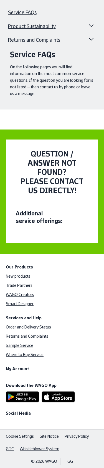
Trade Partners (19, 285)
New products (18, 276)
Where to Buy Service (25, 354)
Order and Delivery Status (28, 327)
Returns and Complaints (34, 40)
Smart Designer (20, 303)
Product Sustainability (32, 26)
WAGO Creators (20, 294)
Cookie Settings (20, 436)
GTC (10, 448)
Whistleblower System (39, 448)
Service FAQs (22, 12)
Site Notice (49, 436)
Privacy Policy (77, 436)
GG (70, 461)
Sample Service (19, 345)
